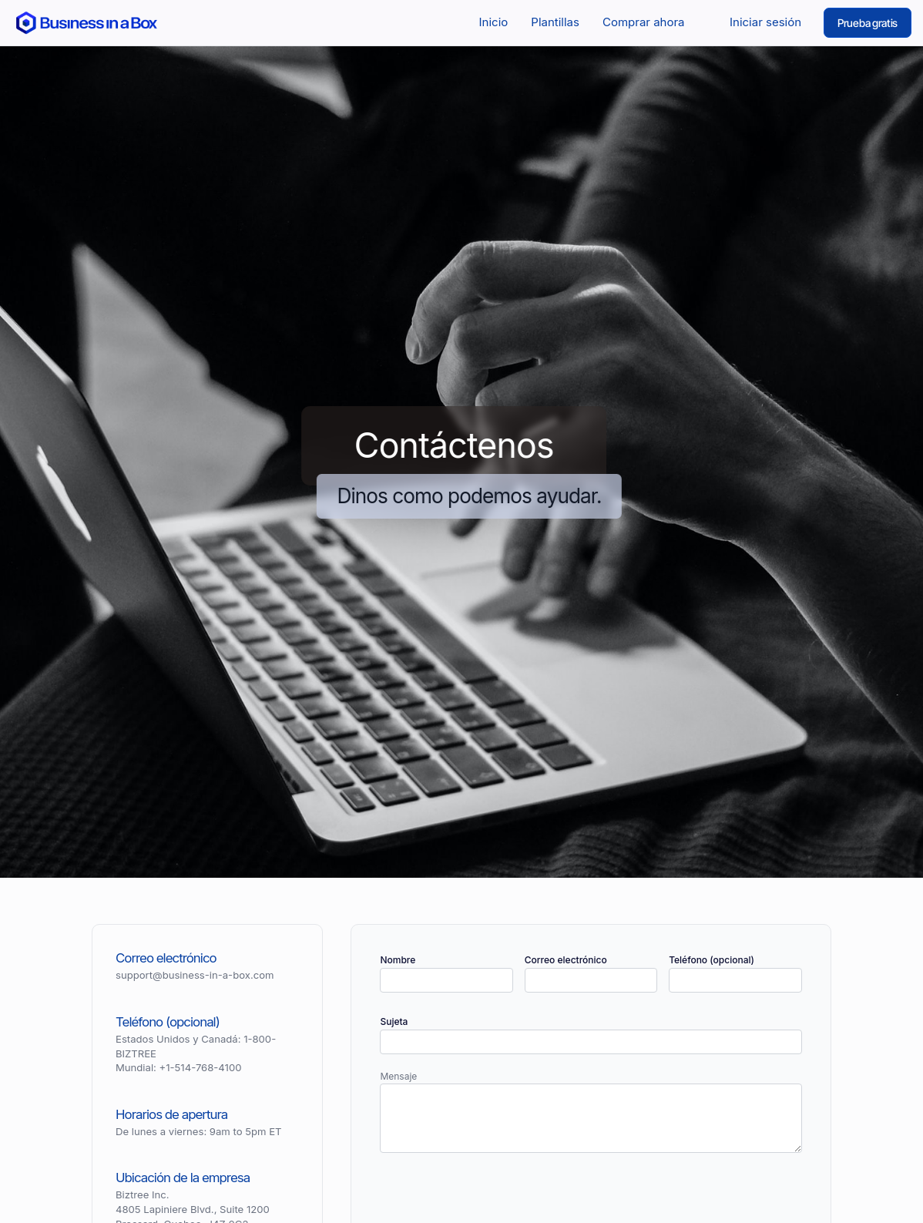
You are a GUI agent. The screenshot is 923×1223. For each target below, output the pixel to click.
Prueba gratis (867, 22)
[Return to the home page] (87, 22)
